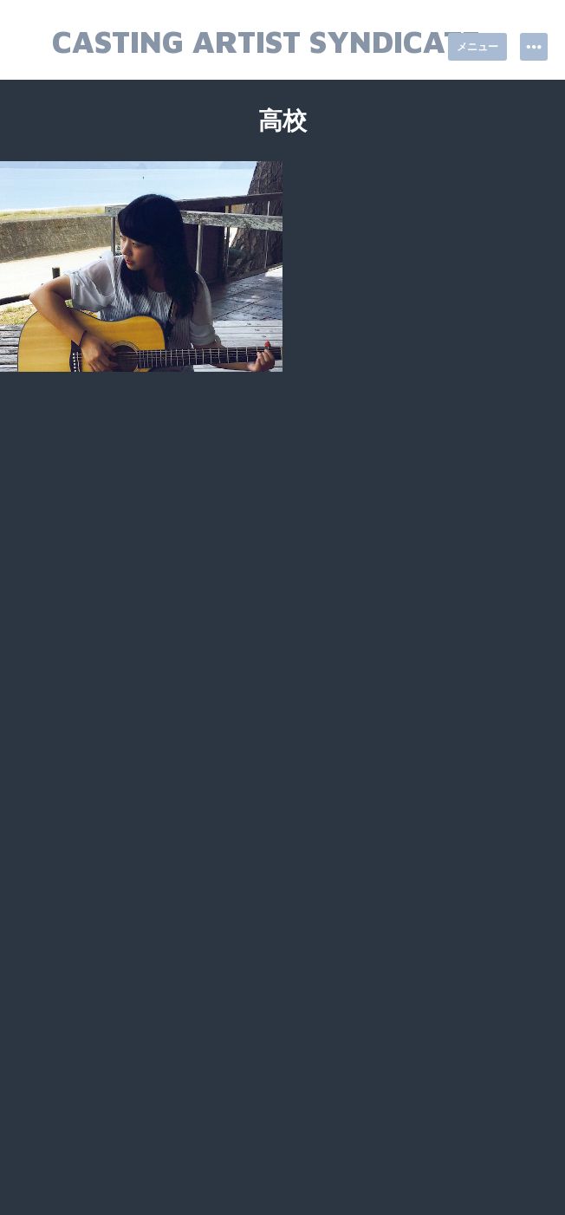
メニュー (477, 46)
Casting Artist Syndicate (266, 41)
